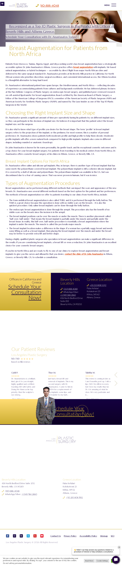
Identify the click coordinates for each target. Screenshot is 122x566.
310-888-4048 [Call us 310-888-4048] (49, 5)
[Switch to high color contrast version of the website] (2, 5)
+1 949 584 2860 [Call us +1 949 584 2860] (68, 295)
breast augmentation (83, 67)
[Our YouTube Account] (42, 550)
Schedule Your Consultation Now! (24, 292)
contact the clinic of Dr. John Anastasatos (84, 254)
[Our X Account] (28, 550)
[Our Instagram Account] (14, 550)
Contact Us (55, 549)
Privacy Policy (70, 549)
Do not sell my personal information (17, 563)
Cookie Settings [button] (102, 561)
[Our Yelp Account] (35, 550)
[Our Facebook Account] (7, 550)
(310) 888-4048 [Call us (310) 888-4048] (70, 289)
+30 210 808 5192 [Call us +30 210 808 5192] (98, 285)
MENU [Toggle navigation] (109, 5)
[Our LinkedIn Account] (21, 550)
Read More (89, 561)
